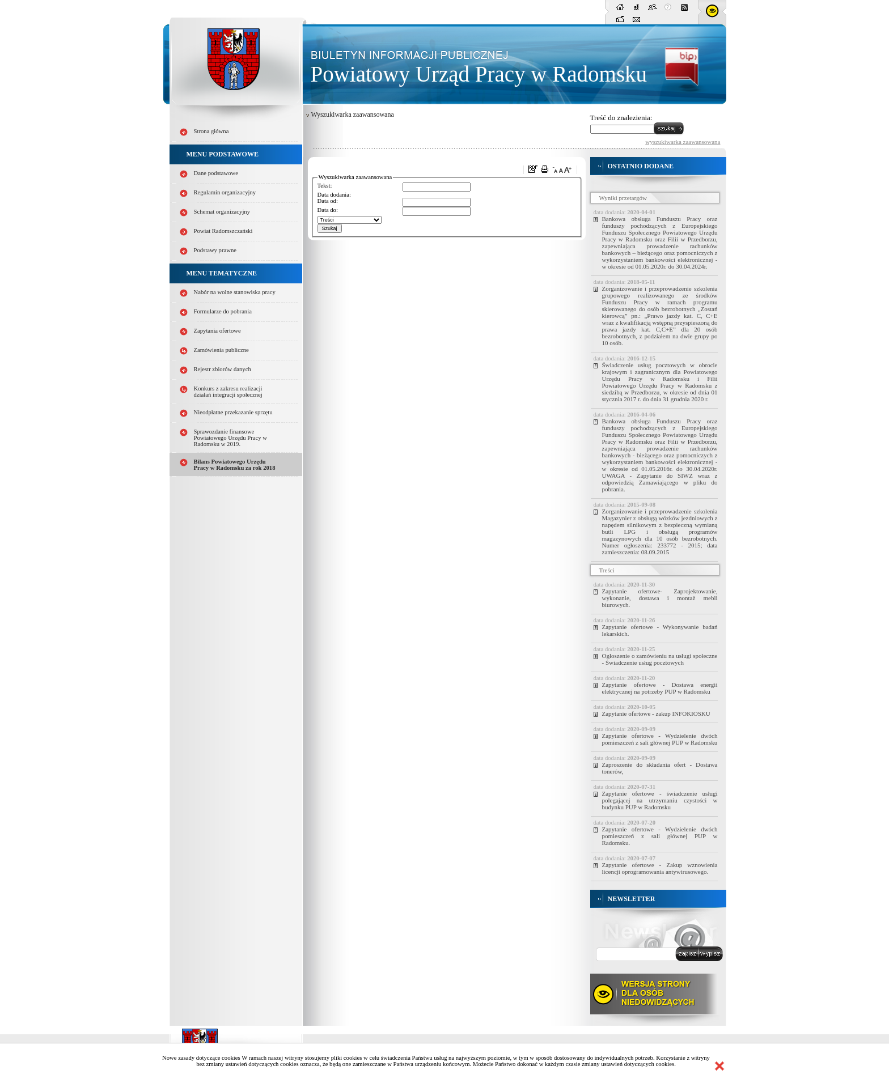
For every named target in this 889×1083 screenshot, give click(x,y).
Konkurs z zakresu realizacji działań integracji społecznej (228, 391)
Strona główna (211, 131)
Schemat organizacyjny (222, 212)
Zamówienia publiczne (221, 350)
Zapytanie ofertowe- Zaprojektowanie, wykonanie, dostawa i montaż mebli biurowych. (660, 598)
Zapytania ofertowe (217, 331)
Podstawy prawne (215, 250)
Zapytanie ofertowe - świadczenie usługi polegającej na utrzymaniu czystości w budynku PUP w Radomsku (660, 800)
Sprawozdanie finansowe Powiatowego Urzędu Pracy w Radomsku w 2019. (230, 437)
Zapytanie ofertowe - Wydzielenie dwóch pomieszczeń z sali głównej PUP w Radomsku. (660, 836)
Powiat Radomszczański (223, 231)
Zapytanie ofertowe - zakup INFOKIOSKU (656, 713)
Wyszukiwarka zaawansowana (352, 114)
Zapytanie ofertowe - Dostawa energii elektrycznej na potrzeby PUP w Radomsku (660, 688)
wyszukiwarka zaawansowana (682, 141)
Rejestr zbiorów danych (222, 369)
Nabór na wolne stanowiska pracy (235, 292)
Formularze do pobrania (223, 311)
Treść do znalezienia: (621, 117)
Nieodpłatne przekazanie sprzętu (233, 412)
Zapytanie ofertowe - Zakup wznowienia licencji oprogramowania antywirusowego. (660, 868)
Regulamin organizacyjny (225, 192)
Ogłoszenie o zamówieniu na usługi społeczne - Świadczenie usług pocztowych (660, 659)
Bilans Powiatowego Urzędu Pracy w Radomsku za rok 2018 (235, 464)
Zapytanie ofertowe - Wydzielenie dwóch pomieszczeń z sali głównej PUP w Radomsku (660, 739)
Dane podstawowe (216, 173)
